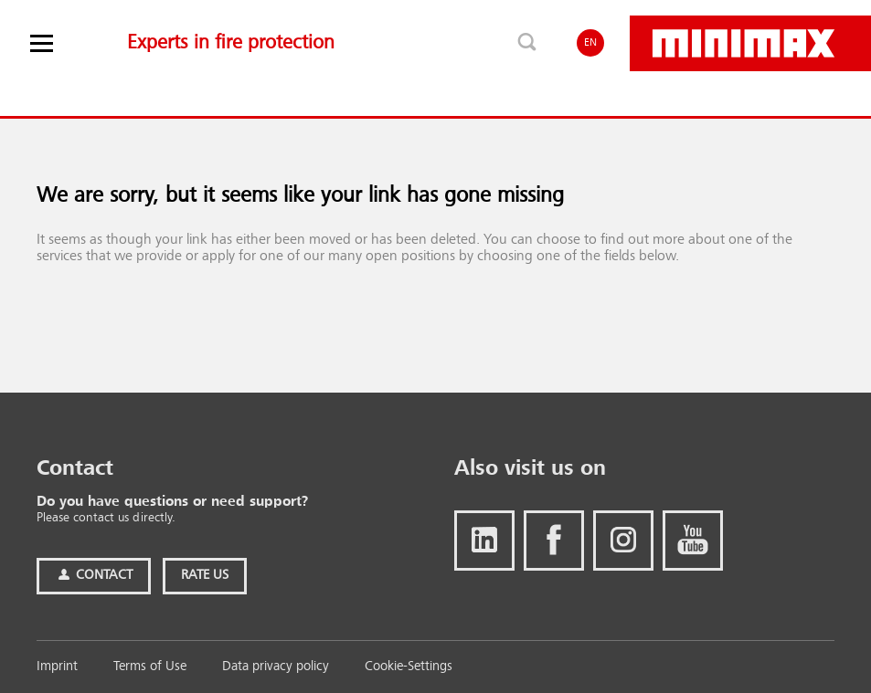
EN (590, 42)
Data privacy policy (275, 667)
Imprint (57, 667)
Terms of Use (149, 667)
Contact (94, 576)
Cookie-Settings (408, 667)
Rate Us (204, 576)
